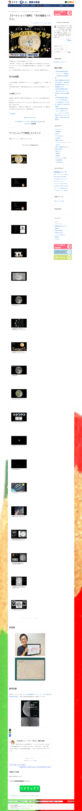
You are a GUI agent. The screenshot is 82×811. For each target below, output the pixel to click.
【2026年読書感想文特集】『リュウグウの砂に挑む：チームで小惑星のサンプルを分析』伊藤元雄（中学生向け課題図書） (62, 102)
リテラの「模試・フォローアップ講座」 (17, 764)
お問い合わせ (60, 257)
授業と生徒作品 (59, 149)
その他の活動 (59, 162)
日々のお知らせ (59, 136)
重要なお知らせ (59, 140)
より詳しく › (69, 39)
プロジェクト (62, 174)
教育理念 (59, 176)
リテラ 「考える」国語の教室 (14, 810)
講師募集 (61, 5)
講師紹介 (33, 5)
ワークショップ (31, 758)
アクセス (67, 5)
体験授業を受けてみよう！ (61, 226)
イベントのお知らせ (60, 234)
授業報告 (58, 153)
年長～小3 (56, 174)
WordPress (50, 810)
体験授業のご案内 (25, 5)
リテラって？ (16, 5)
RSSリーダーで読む (59, 201)
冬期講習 (61, 185)
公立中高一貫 (56, 181)
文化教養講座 (59, 160)
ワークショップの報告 (32, 760)
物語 (62, 176)
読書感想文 (58, 131)
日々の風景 (65, 183)
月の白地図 (12, 113)
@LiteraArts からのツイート (60, 62)
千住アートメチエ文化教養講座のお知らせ (61, 188)
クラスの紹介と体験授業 (60, 13)
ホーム (10, 5)
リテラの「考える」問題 (58, 183)
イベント (55, 5)
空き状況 (58, 138)
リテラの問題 (56, 190)
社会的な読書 (65, 185)
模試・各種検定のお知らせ (62, 147)
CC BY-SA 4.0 (30, 123)
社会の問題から (56, 185)
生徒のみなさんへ (48, 5)
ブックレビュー (59, 129)
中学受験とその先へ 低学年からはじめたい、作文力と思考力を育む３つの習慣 (35, 767)
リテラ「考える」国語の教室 (29, 121)
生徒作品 (58, 155)
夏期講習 (64, 176)
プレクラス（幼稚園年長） (63, 190)
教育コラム (58, 151)
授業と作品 (39, 5)
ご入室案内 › (69, 40)
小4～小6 (64, 172)
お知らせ (57, 133)
